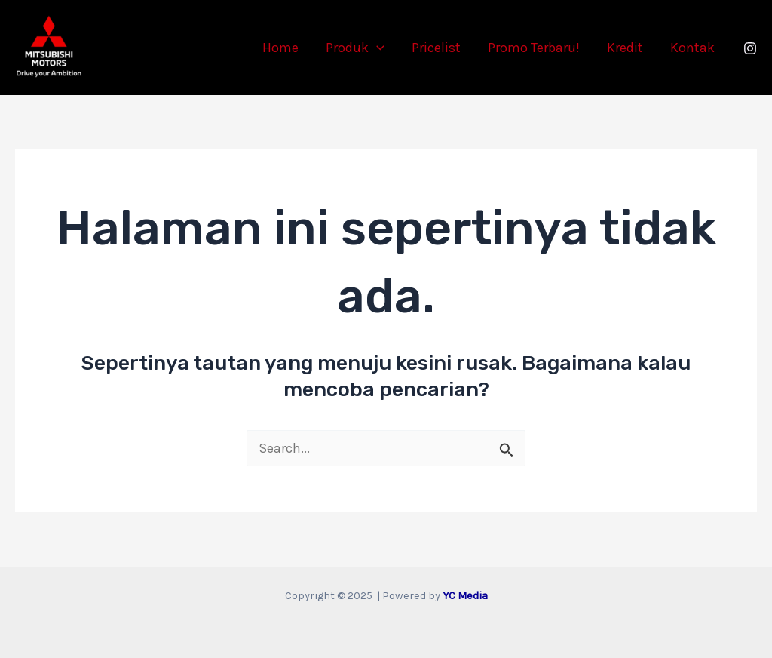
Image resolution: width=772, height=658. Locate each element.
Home (280, 47)
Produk (355, 47)
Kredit (625, 47)
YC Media (465, 595)
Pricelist (436, 47)
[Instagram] (750, 48)
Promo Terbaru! (534, 47)
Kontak (692, 47)
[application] (376, 47)
